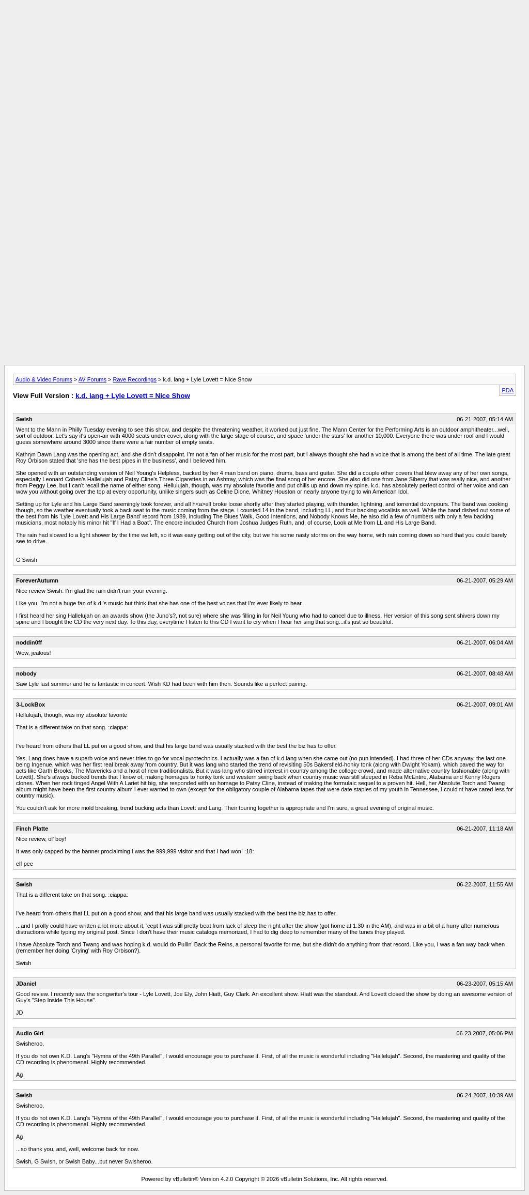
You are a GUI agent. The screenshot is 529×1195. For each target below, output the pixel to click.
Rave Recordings (135, 379)
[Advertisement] (264, 27)
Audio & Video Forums (43, 379)
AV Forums (92, 379)
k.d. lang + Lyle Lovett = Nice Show (132, 396)
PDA (508, 390)
